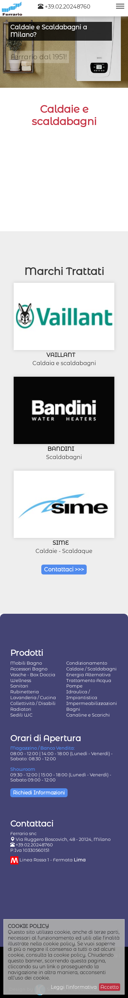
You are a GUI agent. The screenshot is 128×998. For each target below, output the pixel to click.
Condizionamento (86, 663)
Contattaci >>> (64, 569)
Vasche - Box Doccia (32, 674)
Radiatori (20, 709)
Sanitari (19, 686)
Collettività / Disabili (33, 703)
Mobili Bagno (26, 663)
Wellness (20, 680)
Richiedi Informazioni (39, 793)
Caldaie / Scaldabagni (91, 668)
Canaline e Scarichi (88, 715)
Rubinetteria (24, 691)
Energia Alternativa (88, 674)
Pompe (74, 686)
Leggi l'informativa (74, 987)
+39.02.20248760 (64, 6)
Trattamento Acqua (88, 680)
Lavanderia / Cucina (33, 697)
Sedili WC (21, 715)
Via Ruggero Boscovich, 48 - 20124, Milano (63, 839)
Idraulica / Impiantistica (81, 694)
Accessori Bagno (28, 668)
